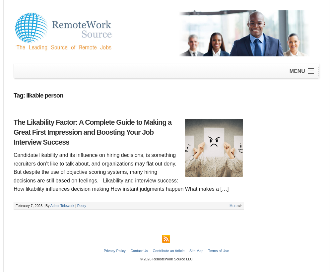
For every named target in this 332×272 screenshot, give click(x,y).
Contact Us (139, 251)
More (233, 206)
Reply (81, 206)
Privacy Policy (115, 251)
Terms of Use (218, 251)
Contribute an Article (169, 251)
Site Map (196, 251)
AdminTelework (62, 206)
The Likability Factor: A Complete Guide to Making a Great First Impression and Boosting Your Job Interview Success (92, 132)
